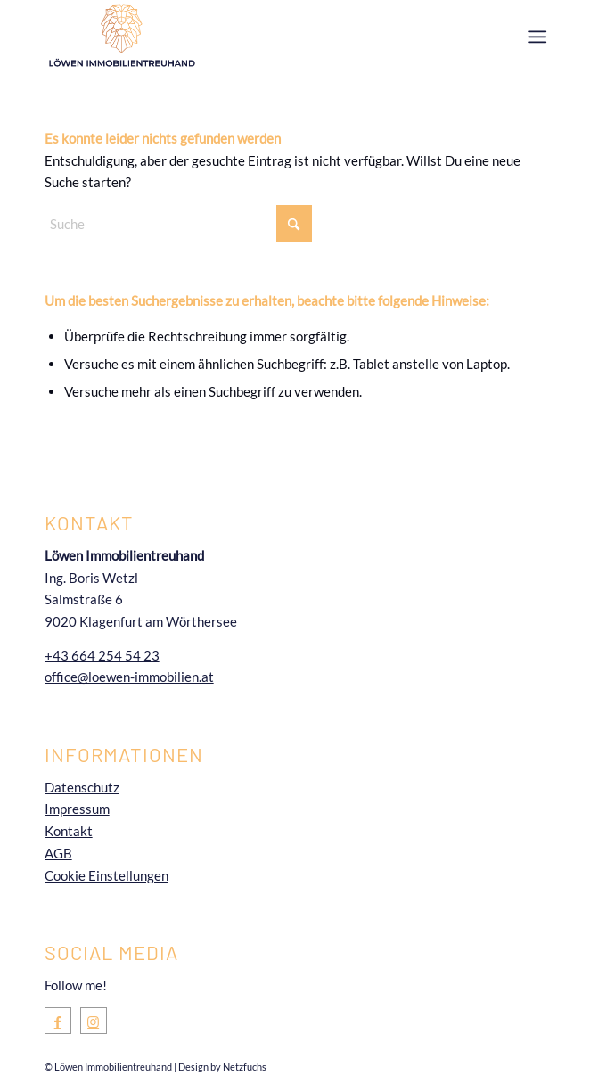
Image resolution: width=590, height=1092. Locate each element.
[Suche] (178, 223)
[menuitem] (535, 36)
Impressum (77, 809)
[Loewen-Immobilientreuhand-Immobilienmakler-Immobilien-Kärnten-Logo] (245, 35)
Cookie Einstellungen (106, 875)
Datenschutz (82, 787)
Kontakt (69, 831)
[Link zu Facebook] (57, 1021)
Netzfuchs (244, 1066)
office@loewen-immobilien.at (129, 677)
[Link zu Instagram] (93, 1021)
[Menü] (535, 36)
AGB (58, 853)
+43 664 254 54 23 (102, 655)
